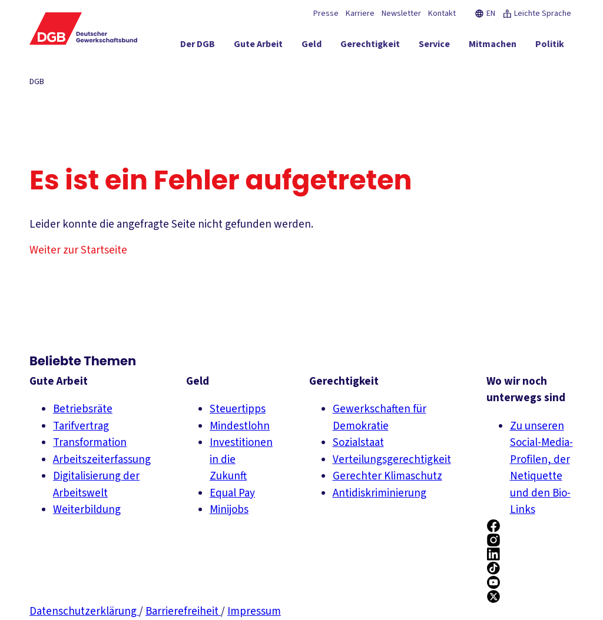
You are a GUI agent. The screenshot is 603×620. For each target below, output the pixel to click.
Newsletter (401, 13)
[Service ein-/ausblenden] (434, 46)
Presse (326, 13)
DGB (36, 82)
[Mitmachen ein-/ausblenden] (492, 46)
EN (485, 13)
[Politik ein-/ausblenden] (550, 46)
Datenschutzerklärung (84, 611)
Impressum (254, 611)
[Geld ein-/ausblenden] (311, 46)
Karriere (360, 13)
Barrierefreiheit (183, 611)
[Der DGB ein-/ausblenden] (197, 46)
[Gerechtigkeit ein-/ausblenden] (370, 46)
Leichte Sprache (536, 13)
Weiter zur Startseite (78, 250)
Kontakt (442, 13)
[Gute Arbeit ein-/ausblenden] (258, 46)
